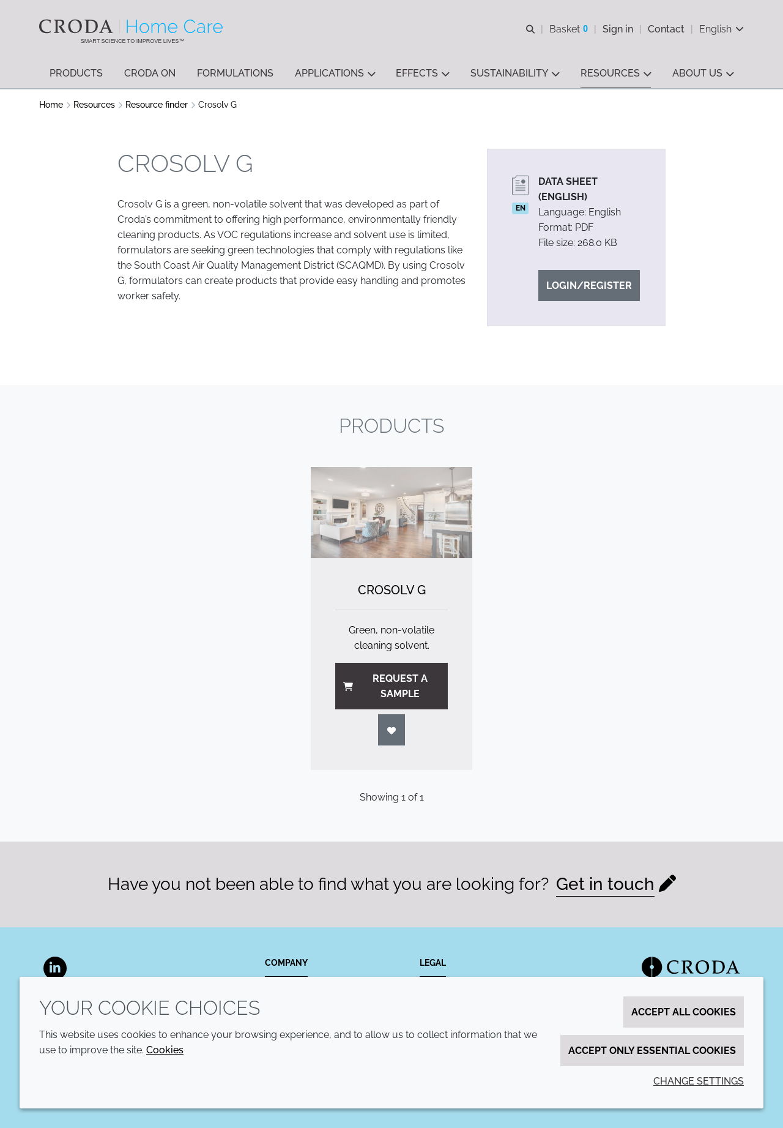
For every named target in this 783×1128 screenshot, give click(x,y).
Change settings (698, 1081)
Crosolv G (392, 590)
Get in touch (605, 884)
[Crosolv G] (391, 512)
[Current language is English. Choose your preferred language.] (721, 29)
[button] (76, 74)
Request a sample (385, 686)
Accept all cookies (683, 1012)
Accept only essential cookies (652, 1050)
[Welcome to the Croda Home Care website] (132, 26)
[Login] (391, 729)
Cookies (165, 1050)
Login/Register (589, 285)
